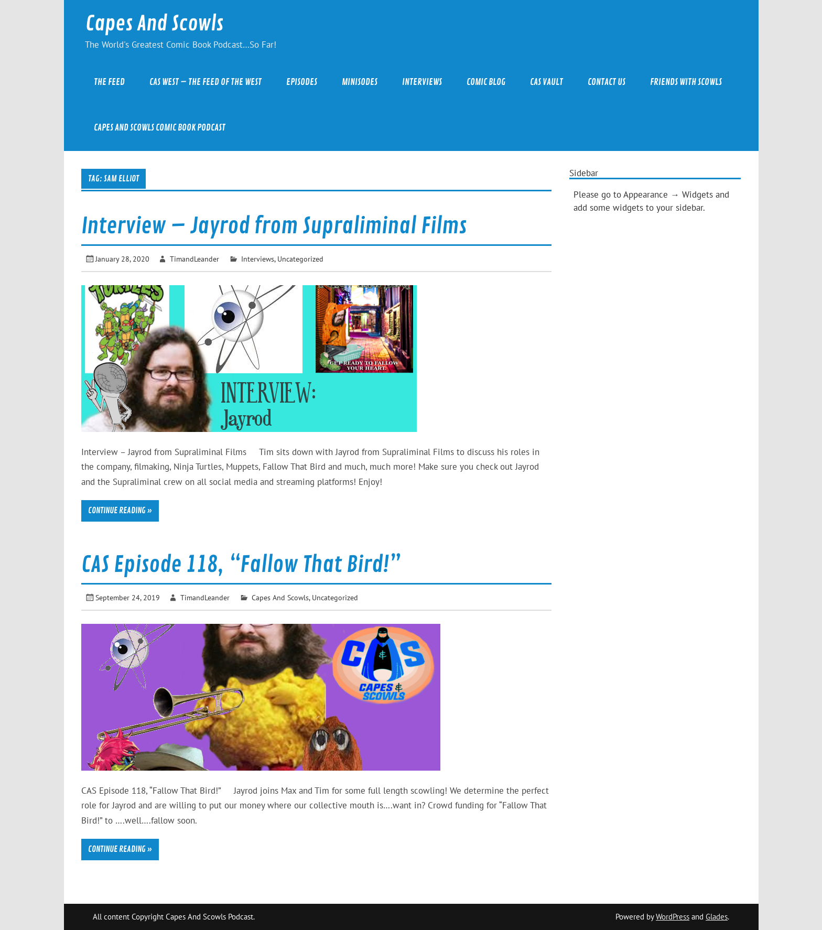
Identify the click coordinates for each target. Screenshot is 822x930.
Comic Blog (486, 82)
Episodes (301, 82)
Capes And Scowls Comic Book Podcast (159, 127)
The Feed (109, 82)
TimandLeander (194, 259)
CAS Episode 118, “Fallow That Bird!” (241, 565)
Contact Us (606, 82)
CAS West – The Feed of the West (205, 82)
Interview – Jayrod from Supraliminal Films (274, 226)
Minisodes (359, 82)
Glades (717, 917)
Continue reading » (120, 510)
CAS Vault (546, 82)
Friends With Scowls (686, 82)
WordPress (672, 917)
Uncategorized (300, 259)
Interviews (422, 82)
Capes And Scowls (154, 24)
